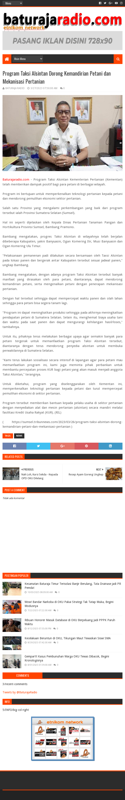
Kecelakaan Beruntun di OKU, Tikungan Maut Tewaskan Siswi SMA (68, 638)
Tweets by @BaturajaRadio (20, 692)
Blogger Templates (80, 795)
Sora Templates (56, 795)
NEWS (19, 436)
